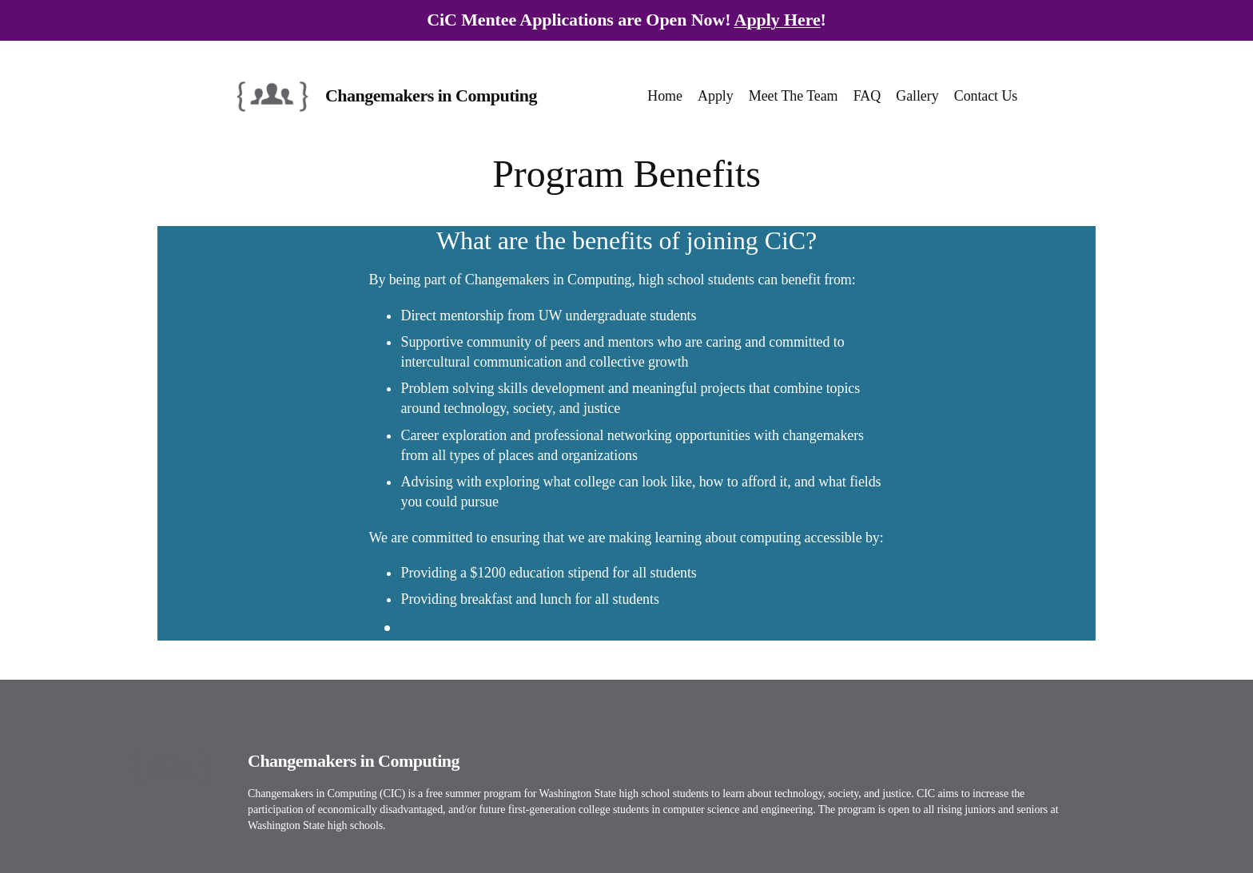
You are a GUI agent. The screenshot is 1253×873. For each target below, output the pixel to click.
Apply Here (777, 20)
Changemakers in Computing (431, 95)
